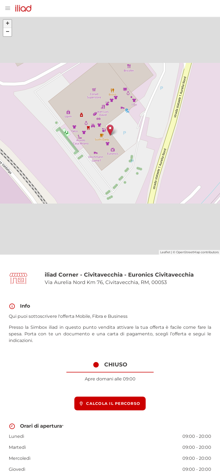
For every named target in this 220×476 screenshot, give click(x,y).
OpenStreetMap (188, 252)
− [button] (7, 32)
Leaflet (165, 252)
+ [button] (7, 24)
